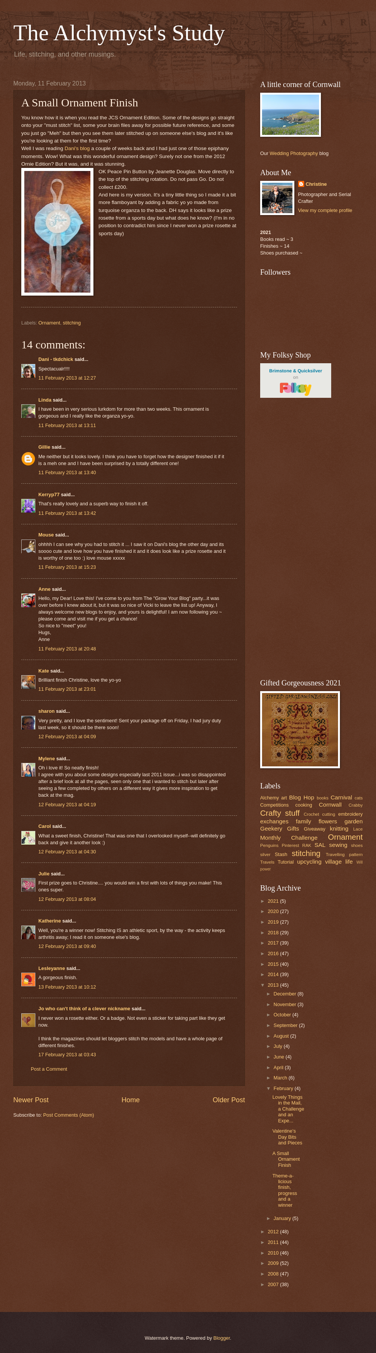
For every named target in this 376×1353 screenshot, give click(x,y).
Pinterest (290, 845)
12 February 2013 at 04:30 (67, 852)
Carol (44, 826)
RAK (306, 845)
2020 (274, 911)
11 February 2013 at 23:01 (67, 689)
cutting (328, 814)
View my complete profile (325, 210)
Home (131, 1100)
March (280, 1078)
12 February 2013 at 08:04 (67, 899)
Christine (316, 184)
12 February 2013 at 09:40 (67, 946)
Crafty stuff (280, 813)
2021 (274, 901)
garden (353, 821)
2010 (274, 1253)
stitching (72, 323)
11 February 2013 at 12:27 (67, 378)
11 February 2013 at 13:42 (67, 513)
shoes (357, 845)
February (283, 1088)
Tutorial (286, 862)
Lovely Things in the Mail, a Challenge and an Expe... (288, 1109)
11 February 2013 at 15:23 (67, 567)
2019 (274, 922)
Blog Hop (301, 797)
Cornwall (330, 804)
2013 (274, 985)
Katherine (49, 921)
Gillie (44, 447)
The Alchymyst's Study (119, 32)
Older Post (229, 1100)
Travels (267, 862)
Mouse (46, 535)
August (281, 1036)
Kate (43, 671)
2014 (274, 974)
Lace (358, 829)
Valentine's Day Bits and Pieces (287, 1137)
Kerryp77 (49, 494)
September (286, 1025)
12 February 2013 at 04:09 (67, 736)
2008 (274, 1274)
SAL (319, 845)
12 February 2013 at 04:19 (67, 804)
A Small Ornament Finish (286, 1159)
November (285, 1004)
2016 (274, 953)
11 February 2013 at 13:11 (67, 425)
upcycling (309, 861)
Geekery (271, 828)
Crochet (311, 814)
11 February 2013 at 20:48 (67, 649)
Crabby (356, 805)
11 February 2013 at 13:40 (67, 472)
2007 (274, 1284)
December (285, 994)
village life (339, 861)
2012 (274, 1231)
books (323, 798)
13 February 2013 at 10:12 (67, 987)
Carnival (341, 797)
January (282, 1218)
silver (265, 854)
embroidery (350, 814)
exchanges (274, 821)
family (303, 821)
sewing (338, 845)
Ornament (49, 323)
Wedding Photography (294, 153)
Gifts (293, 828)
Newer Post (31, 1100)
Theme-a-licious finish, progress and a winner (284, 1190)
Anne (45, 589)
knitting (339, 828)
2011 (274, 1242)
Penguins (269, 845)
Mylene (46, 758)
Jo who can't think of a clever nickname (84, 1008)
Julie (43, 874)
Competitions (274, 805)
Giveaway (314, 829)
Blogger (221, 1338)
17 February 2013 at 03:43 (67, 1054)
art (284, 798)
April (278, 1067)
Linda (44, 400)
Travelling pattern (344, 854)
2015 (274, 964)
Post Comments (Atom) (68, 1115)
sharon (46, 711)
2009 (274, 1263)
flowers (328, 821)
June (279, 1057)
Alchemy (269, 798)
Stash (281, 854)
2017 (274, 943)
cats (359, 798)
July (278, 1046)
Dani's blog (77, 148)
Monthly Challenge (289, 837)
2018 (274, 932)
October (282, 1015)
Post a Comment (49, 1069)
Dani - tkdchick (55, 359)
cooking (303, 805)
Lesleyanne (51, 968)
